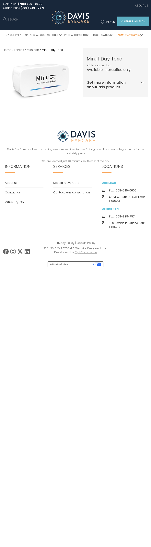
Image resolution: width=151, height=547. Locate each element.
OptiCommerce (86, 252)
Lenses (19, 50)
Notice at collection (59, 264)
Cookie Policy (86, 243)
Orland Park (111, 209)
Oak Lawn (109, 183)
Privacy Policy (65, 243)
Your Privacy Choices (82, 264)
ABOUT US (141, 5)
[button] (133, 21)
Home (7, 50)
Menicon (33, 50)
